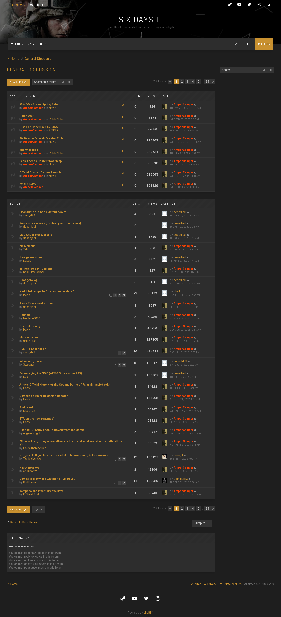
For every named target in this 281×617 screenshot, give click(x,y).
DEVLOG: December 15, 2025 (38, 127)
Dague (27, 260)
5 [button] (198, 81)
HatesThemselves (34, 448)
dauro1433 (30, 341)
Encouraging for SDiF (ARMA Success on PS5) (50, 373)
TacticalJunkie (32, 458)
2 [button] (182, 81)
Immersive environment (35, 268)
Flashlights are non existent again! (42, 212)
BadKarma (29, 482)
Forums (17, 5)
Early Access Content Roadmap (40, 161)
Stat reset (26, 407)
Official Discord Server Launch (40, 172)
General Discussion (31, 70)
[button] (170, 82)
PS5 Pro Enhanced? (32, 348)
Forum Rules (27, 183)
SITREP (53, 130)
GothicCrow (30, 471)
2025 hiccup (27, 246)
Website (38, 5)
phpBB (148, 612)
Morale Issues (29, 337)
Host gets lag (28, 280)
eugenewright (31, 433)
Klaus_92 (29, 410)
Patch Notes (56, 119)
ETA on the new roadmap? (37, 418)
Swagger (28, 364)
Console (25, 315)
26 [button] (207, 81)
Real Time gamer (33, 272)
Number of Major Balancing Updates (43, 396)
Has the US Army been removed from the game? (52, 430)
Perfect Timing (29, 326)
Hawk (26, 294)
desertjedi (180, 212)
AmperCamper (33, 108)
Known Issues (28, 150)
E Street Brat (31, 494)
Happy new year (30, 467)
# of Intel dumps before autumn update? (46, 291)
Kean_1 (28, 376)
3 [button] (187, 81)
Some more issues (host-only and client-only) (50, 223)
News (52, 108)
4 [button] (193, 81)
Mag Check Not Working (35, 234)
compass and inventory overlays (41, 491)
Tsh (25, 249)
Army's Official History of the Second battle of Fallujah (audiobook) (64, 384)
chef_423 (29, 215)
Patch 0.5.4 (26, 115)
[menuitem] (44, 44)
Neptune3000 (31, 318)
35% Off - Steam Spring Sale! (38, 104)
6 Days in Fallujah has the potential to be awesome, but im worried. (64, 455)
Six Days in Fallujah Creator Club (41, 138)
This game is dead (31, 257)
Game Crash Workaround (36, 303)
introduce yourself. (32, 361)
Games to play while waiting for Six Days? (47, 479)
